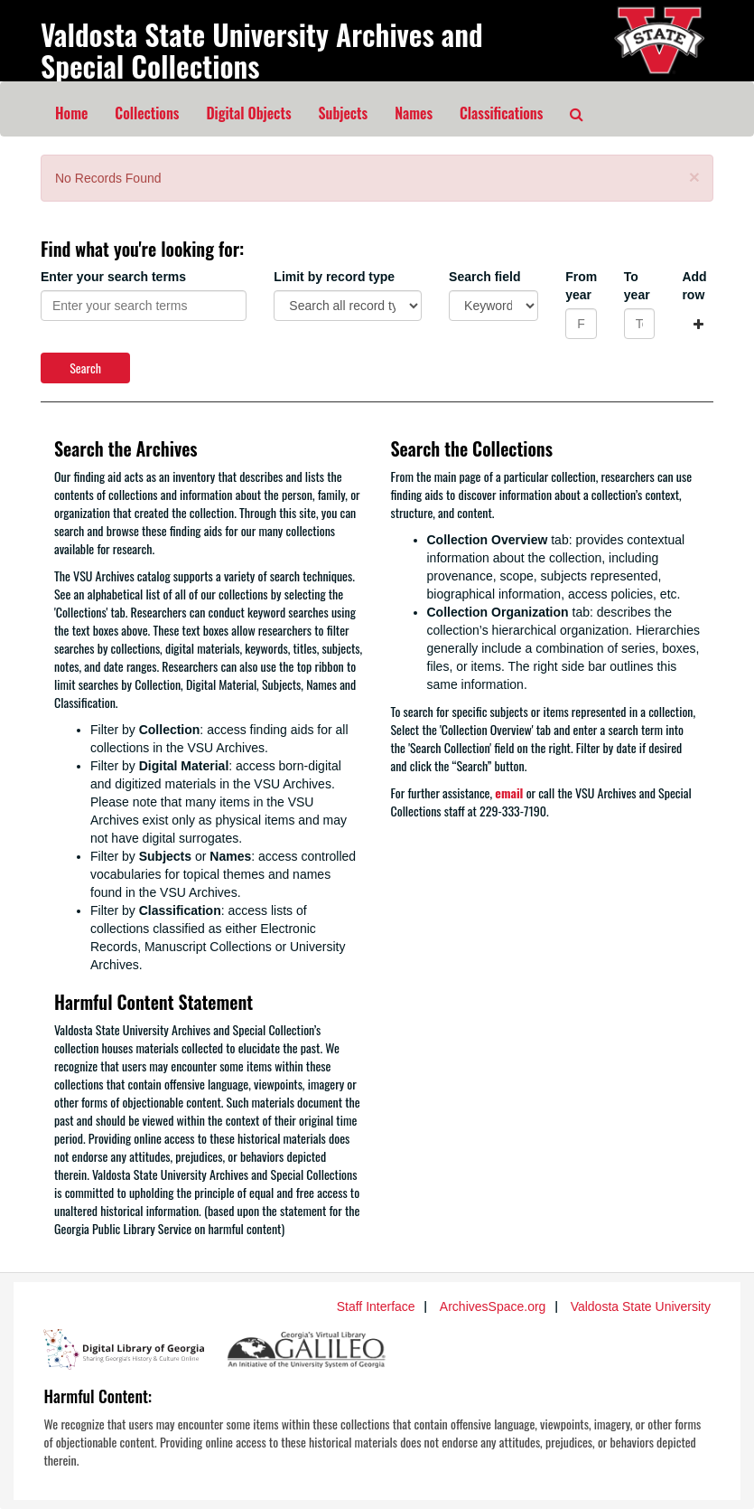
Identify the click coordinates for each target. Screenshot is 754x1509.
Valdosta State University (641, 1306)
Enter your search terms (113, 276)
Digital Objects (248, 113)
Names (414, 113)
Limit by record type (334, 276)
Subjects (343, 113)
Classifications (501, 113)
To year (637, 285)
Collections (147, 113)
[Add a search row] (698, 323)
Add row (694, 285)
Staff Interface (376, 1306)
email (509, 792)
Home (71, 113)
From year (581, 285)
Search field (484, 276)
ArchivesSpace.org (493, 1306)
